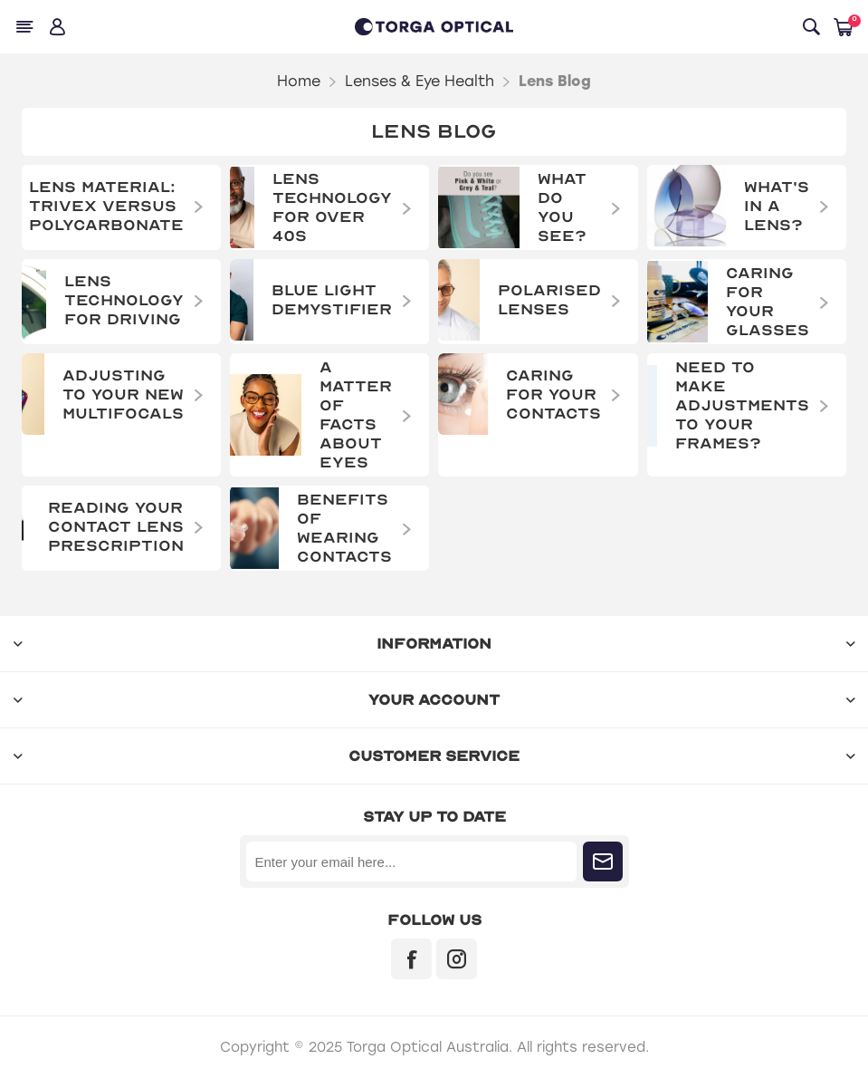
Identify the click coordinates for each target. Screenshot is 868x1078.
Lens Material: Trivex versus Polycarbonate (106, 206)
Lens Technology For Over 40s (332, 207)
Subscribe (603, 861)
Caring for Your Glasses (767, 302)
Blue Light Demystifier (332, 300)
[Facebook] (411, 958)
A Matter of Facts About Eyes (356, 415)
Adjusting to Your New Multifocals (123, 394)
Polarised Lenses (549, 300)
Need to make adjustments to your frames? (742, 405)
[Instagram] (456, 958)
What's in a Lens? (776, 206)
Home (298, 81)
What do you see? (562, 207)
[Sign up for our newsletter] (411, 861)
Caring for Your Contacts (553, 394)
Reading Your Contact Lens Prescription (116, 526)
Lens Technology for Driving (124, 300)
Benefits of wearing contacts (344, 528)
